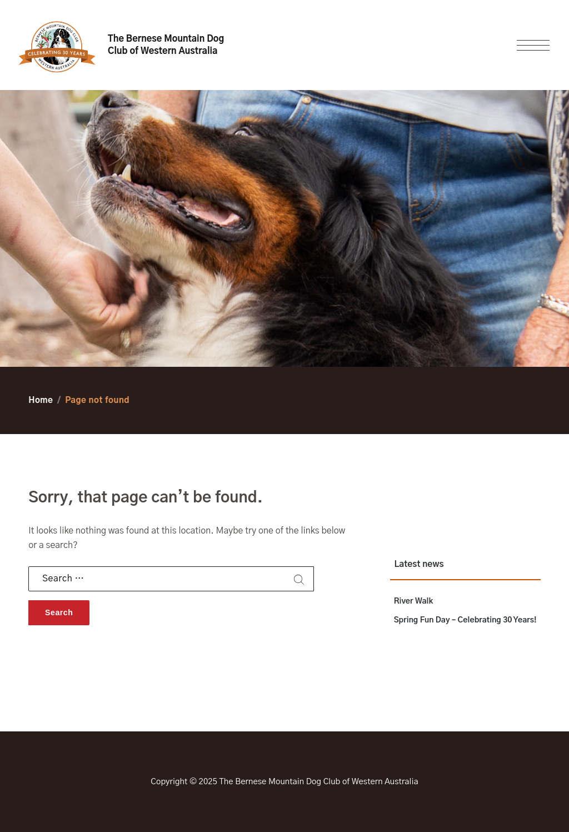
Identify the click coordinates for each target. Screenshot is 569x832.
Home (40, 400)
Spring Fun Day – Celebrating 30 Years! (465, 620)
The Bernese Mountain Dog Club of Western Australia (166, 45)
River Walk (413, 601)
